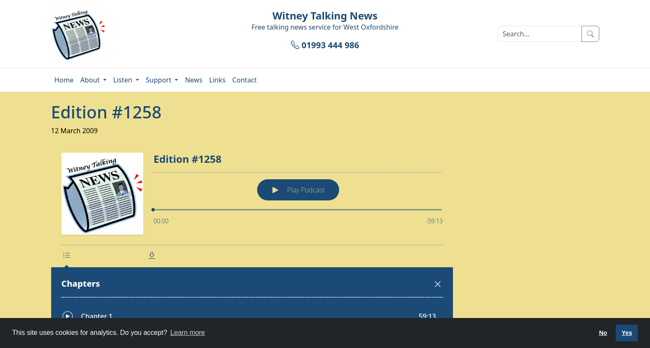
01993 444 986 (325, 45)
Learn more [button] (187, 332)
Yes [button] (627, 332)
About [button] (90, 80)
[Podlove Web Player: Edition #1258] (325, 238)
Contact (244, 80)
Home (64, 80)
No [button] (603, 332)
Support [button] (159, 80)
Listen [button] (123, 80)
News (193, 80)
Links (217, 80)
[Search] (539, 34)
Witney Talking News (325, 15)
